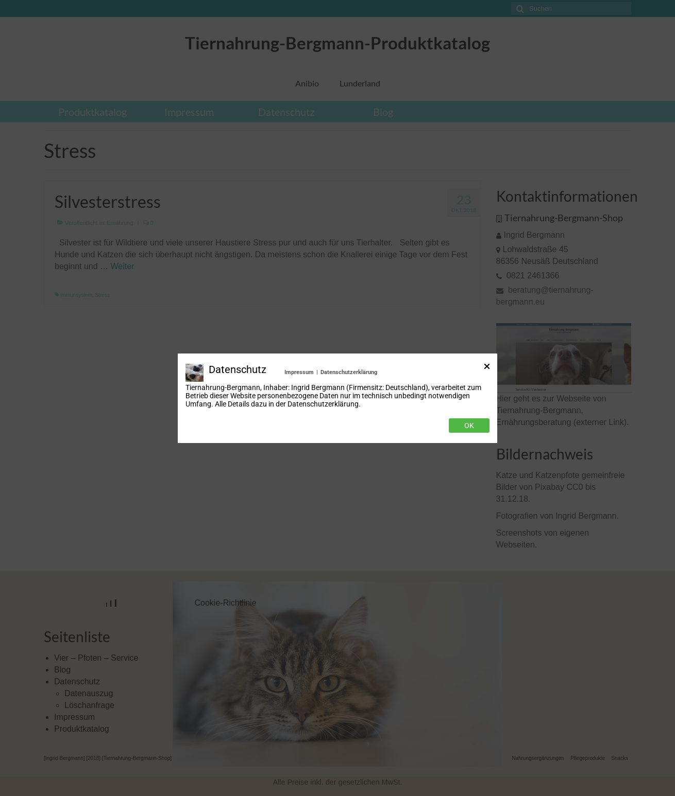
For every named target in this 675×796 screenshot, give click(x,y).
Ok (469, 425)
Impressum (299, 372)
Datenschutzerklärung (348, 372)
